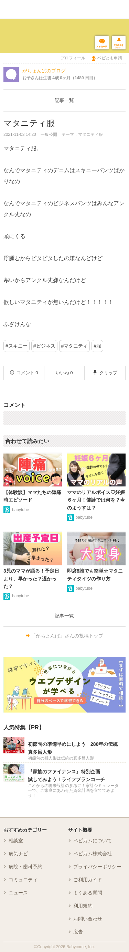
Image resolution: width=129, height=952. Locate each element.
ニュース (18, 892)
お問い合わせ (87, 918)
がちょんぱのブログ (44, 70)
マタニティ (76, 346)
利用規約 (83, 905)
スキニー (18, 346)
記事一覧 (64, 100)
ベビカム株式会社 (92, 853)
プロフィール (73, 58)
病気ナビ (18, 853)
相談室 (16, 840)
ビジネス (45, 346)
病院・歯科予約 (25, 866)
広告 (78, 932)
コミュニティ (23, 879)
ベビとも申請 (109, 58)
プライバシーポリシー (97, 866)
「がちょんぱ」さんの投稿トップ (67, 635)
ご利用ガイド (87, 879)
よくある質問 (87, 892)
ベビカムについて (92, 840)
